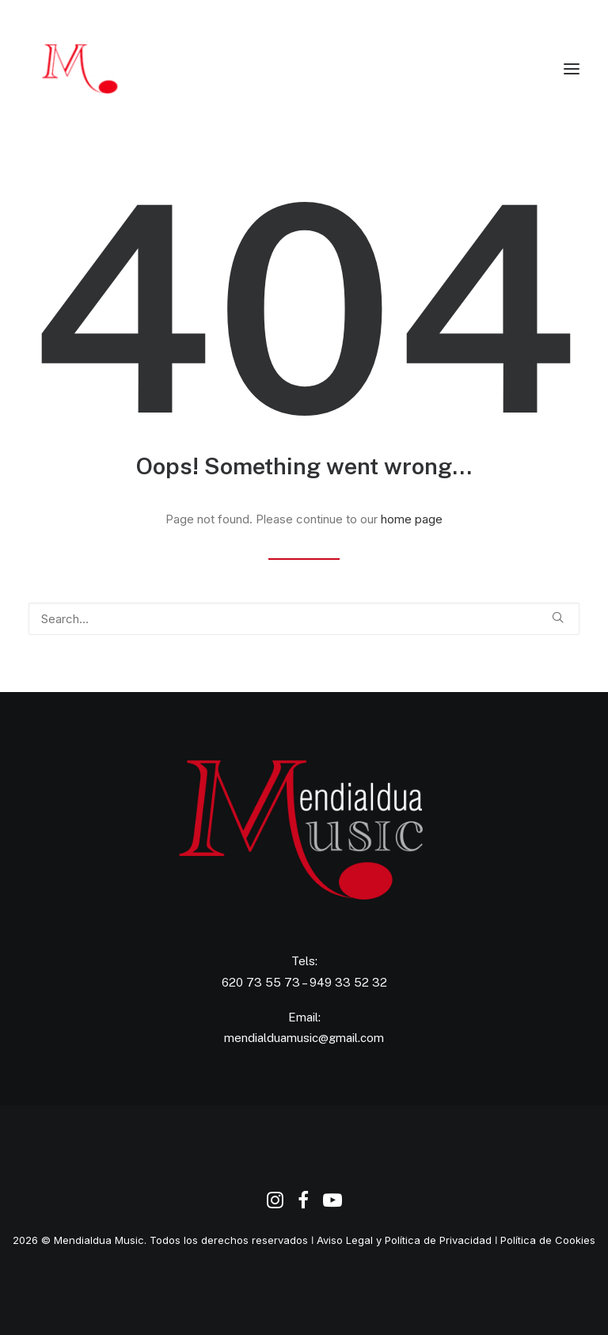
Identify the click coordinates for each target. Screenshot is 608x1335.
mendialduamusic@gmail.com (304, 1037)
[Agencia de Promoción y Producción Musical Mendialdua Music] (106, 68)
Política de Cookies (547, 1240)
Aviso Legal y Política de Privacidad (404, 1240)
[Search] (304, 619)
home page (412, 519)
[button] (571, 69)
